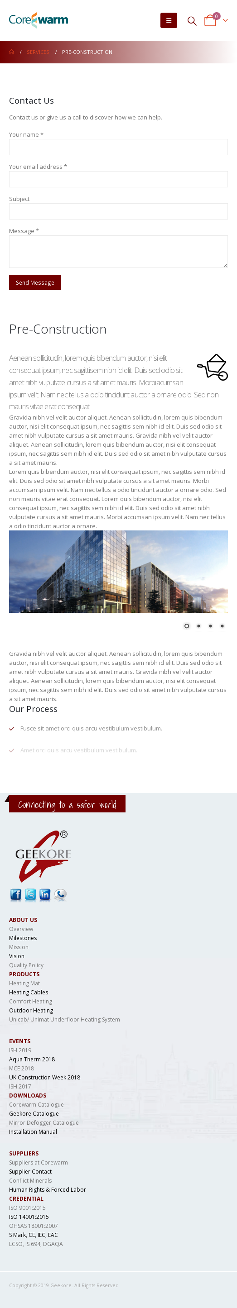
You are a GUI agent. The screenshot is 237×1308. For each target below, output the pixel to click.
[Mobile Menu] (168, 20)
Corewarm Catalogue (36, 1104)
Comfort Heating (30, 1001)
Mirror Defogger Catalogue (44, 1123)
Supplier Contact (30, 1171)
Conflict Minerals (30, 1180)
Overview (21, 929)
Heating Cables (28, 992)
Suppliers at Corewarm (38, 1162)
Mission (19, 947)
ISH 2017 (20, 1086)
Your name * (26, 134)
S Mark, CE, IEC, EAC (33, 1235)
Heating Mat (24, 983)
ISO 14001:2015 (29, 1217)
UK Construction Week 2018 (44, 1077)
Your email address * (38, 166)
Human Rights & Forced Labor (47, 1189)
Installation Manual (33, 1132)
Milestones (23, 938)
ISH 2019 (20, 1050)
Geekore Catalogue (34, 1113)
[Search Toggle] (192, 20)
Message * (24, 231)
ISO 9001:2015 (27, 1208)
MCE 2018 (21, 1068)
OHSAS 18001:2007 (33, 1226)
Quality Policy (26, 965)
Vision (16, 956)
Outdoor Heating (31, 1010)
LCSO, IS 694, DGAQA (36, 1244)
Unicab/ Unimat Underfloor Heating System (64, 1019)
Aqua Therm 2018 (32, 1059)
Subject (19, 199)
